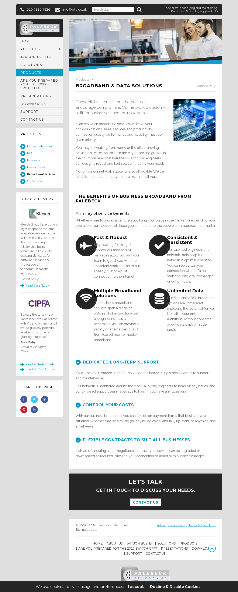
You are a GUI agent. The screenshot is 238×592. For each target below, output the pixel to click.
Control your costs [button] (105, 405)
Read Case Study (34, 285)
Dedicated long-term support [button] (117, 362)
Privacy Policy (177, 525)
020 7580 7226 (38, 9)
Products (30, 134)
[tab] (146, 362)
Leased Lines (32, 167)
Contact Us (145, 502)
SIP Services (32, 181)
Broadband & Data (37, 174)
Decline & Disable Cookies (175, 587)
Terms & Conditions (202, 525)
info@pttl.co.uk (74, 9)
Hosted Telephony (36, 146)
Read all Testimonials (37, 364)
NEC (26, 153)
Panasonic (30, 160)
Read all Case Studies (37, 369)
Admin (161, 525)
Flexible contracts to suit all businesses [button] (133, 439)
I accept (136, 587)
